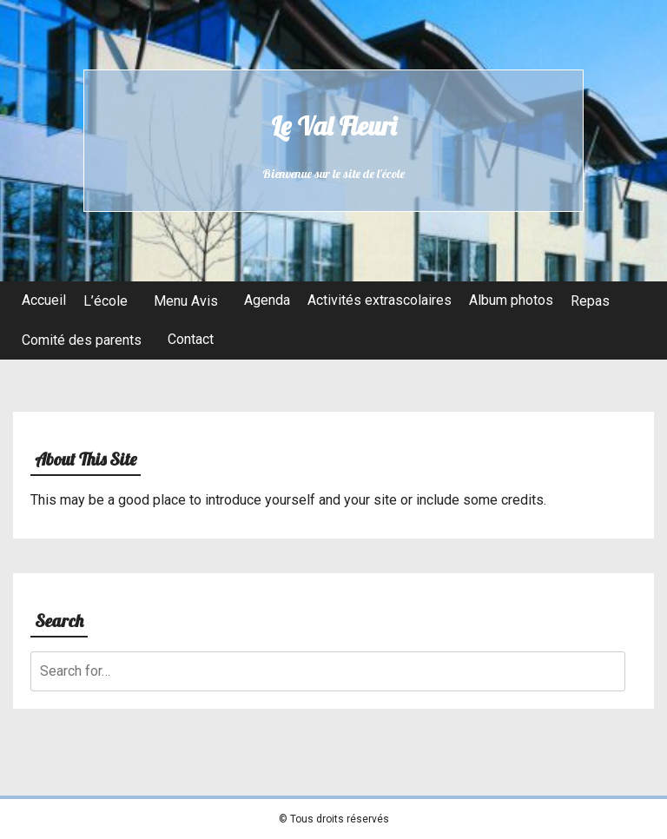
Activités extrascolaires (379, 300)
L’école (105, 301)
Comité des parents (82, 340)
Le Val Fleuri (333, 125)
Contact (191, 339)
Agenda (267, 300)
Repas (590, 301)
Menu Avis (186, 301)
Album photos (511, 300)
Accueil (44, 300)
